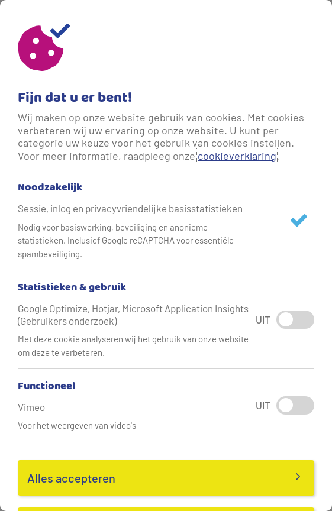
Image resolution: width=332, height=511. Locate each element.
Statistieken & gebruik (72, 288)
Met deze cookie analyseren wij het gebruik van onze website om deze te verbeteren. (133, 346)
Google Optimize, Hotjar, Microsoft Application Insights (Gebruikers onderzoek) (133, 314)
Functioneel (46, 387)
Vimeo (31, 407)
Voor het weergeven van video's (77, 425)
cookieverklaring (237, 155)
